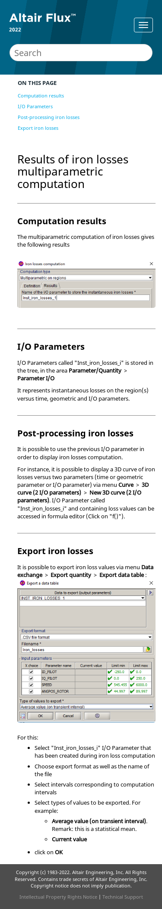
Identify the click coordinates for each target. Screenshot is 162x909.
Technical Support (122, 896)
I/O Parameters (35, 106)
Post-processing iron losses (48, 117)
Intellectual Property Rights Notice (58, 896)
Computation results (41, 95)
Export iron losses (38, 128)
